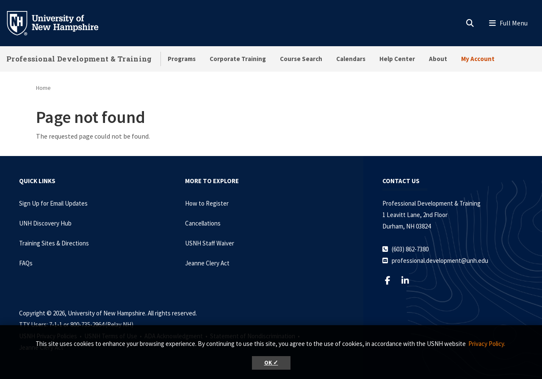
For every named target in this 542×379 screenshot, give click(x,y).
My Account (478, 59)
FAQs (26, 263)
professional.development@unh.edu (440, 260)
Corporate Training (238, 59)
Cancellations (203, 223)
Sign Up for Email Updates (53, 203)
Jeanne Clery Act (207, 263)
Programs (182, 59)
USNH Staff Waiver (209, 243)
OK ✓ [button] (271, 362)
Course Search (301, 59)
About (438, 59)
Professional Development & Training (79, 59)
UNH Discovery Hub (45, 223)
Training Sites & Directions (54, 243)
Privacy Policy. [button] (486, 344)
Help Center (397, 59)
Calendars (350, 59)
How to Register (207, 203)
